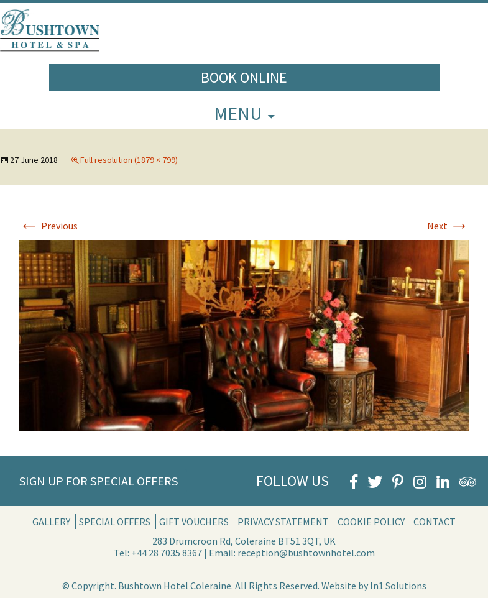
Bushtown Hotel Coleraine (174, 585)
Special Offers (114, 521)
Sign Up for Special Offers (98, 481)
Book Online (244, 77)
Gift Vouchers (194, 521)
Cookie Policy (371, 521)
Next (448, 225)
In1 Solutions (398, 585)
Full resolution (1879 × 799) (129, 159)
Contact (434, 521)
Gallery (51, 521)
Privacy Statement (283, 521)
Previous (48, 225)
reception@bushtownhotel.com (306, 552)
